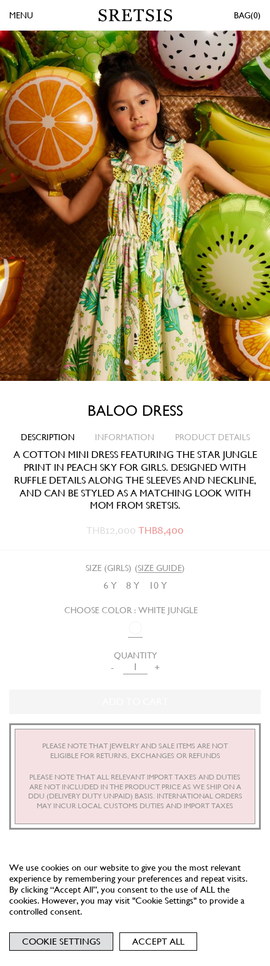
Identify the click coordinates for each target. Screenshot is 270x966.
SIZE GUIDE (160, 568)
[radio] (110, 586)
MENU (21, 15)
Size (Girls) (109, 568)
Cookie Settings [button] (61, 941)
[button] (126, 361)
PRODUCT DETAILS (212, 437)
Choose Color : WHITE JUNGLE (131, 610)
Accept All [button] (158, 941)
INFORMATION (124, 437)
